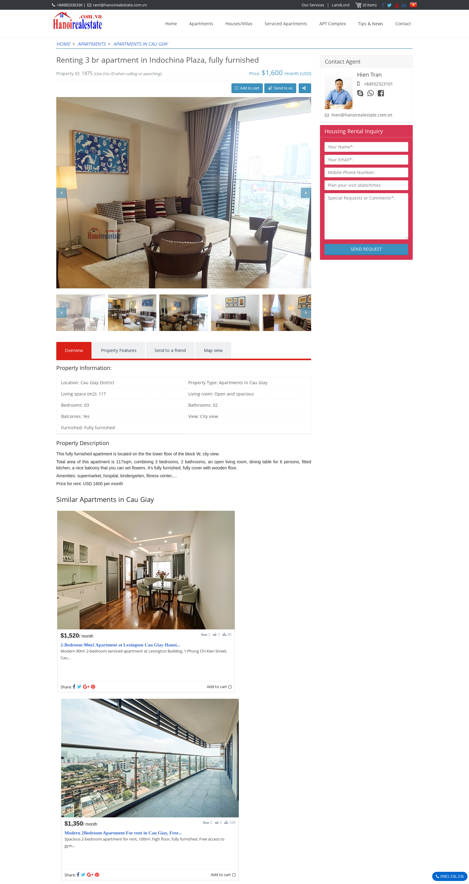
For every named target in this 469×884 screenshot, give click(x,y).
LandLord (341, 5)
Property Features (119, 350)
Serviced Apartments (286, 23)
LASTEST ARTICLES (108, 810)
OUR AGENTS (202, 810)
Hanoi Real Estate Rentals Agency (339, 810)
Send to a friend (170, 350)
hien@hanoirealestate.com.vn (362, 115)
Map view (213, 350)
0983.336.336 (451, 876)
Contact (403, 23)
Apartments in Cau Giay (140, 44)
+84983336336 (69, 5)
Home (171, 23)
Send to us (280, 88)
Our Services (313, 5)
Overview (74, 350)
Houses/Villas (238, 23)
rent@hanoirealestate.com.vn (120, 5)
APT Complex (332, 23)
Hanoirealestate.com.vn (324, 848)
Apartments (201, 23)
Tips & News (370, 23)
